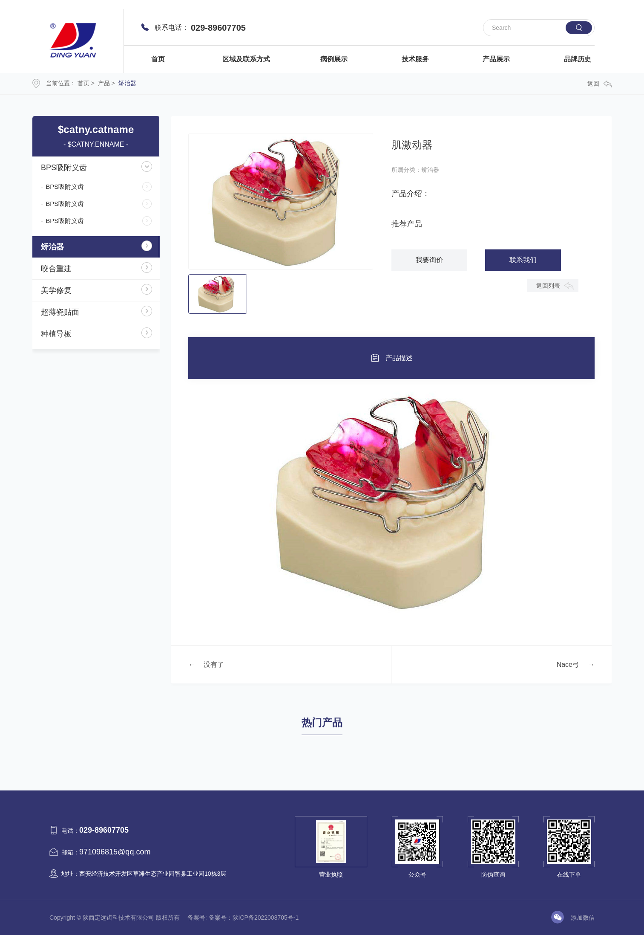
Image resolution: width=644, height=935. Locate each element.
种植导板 (56, 334)
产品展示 (496, 59)
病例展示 (334, 59)
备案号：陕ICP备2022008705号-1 (254, 917)
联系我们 (523, 259)
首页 (158, 59)
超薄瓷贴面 (60, 312)
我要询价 (429, 259)
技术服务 (415, 59)
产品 (104, 83)
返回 (599, 83)
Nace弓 (568, 664)
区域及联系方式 (246, 59)
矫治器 (127, 83)
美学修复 (56, 290)
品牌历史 (577, 59)
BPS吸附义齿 (64, 167)
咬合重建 (56, 268)
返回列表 (548, 285)
